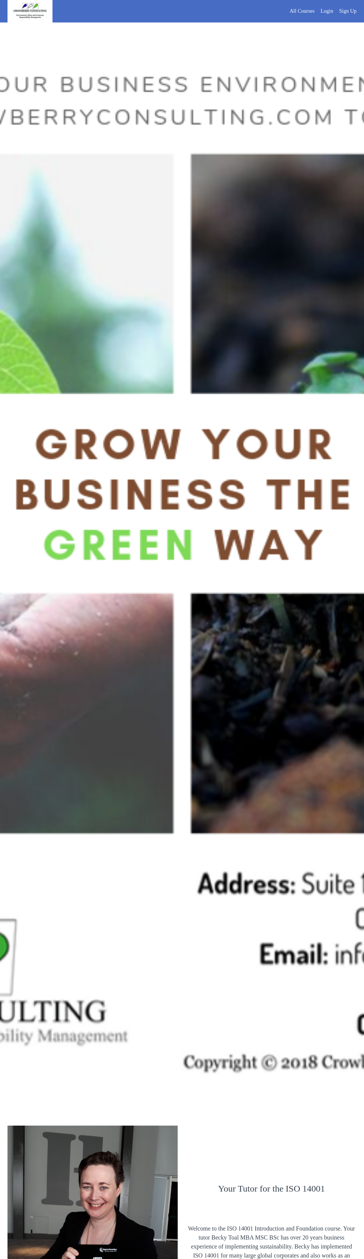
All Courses (302, 11)
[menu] (320, 11)
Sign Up (348, 11)
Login (327, 11)
